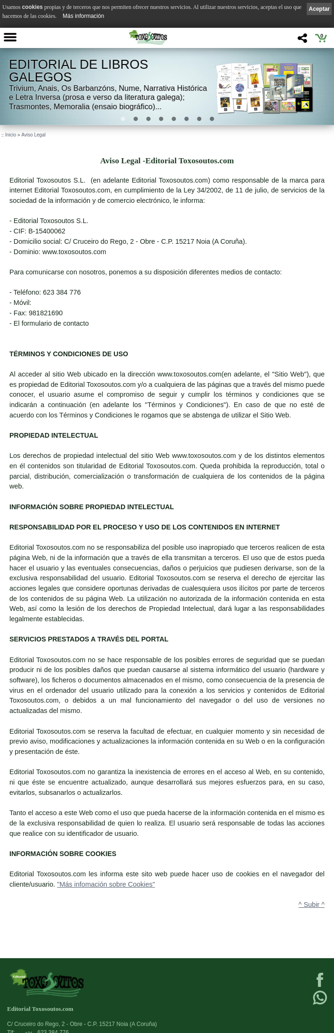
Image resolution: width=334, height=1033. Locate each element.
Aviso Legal (33, 134)
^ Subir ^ (312, 904)
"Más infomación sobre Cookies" (106, 884)
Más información (83, 16)
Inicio (10, 134)
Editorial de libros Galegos (78, 70)
